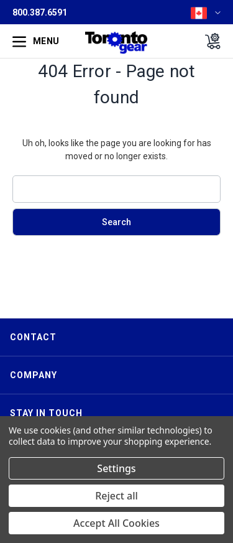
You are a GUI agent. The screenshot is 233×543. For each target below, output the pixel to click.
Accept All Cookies (116, 523)
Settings (116, 468)
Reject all (116, 496)
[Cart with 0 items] (209, 41)
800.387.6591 (39, 12)
